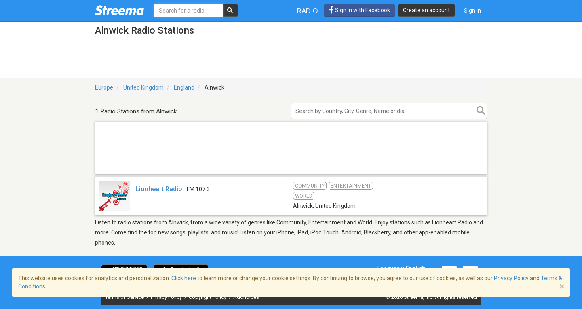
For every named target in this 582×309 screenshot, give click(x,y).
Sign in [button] (472, 10)
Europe (104, 87)
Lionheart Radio (158, 189)
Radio (307, 10)
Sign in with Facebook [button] (359, 10)
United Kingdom (143, 87)
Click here (183, 278)
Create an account (426, 10)
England (184, 87)
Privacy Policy (511, 278)
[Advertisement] (291, 173)
